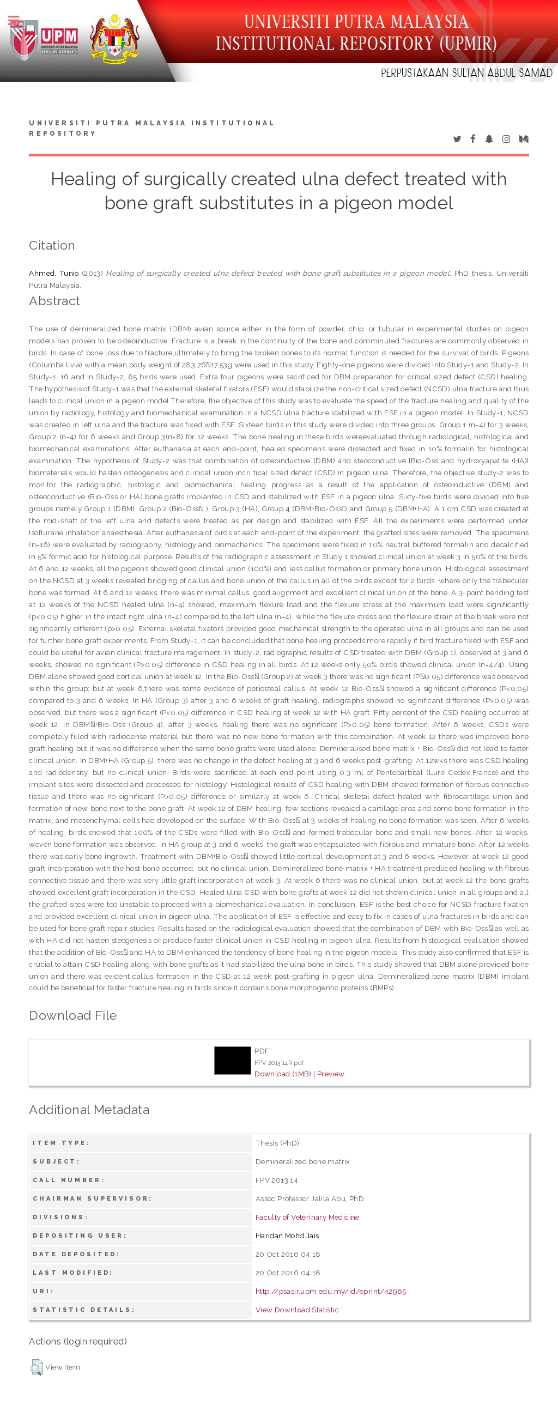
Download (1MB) (283, 1073)
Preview (331, 1073)
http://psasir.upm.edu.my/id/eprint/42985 (331, 1291)
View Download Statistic (297, 1309)
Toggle (19, 20)
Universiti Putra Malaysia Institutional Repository (152, 128)
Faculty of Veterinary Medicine (308, 1217)
